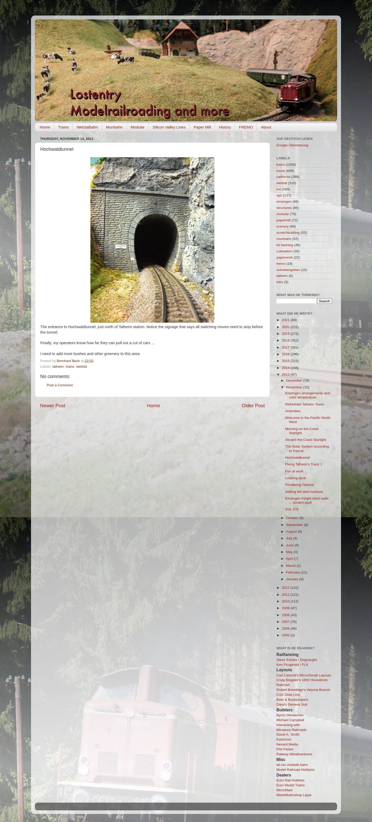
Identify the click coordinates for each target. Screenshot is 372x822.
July (289, 538)
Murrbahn (114, 127)
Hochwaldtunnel (297, 457)
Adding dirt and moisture (304, 492)
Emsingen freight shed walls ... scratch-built (307, 500)
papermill (283, 220)
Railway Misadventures (294, 754)
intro (279, 282)
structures (284, 208)
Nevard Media (287, 744)
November (294, 387)
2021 (286, 320)
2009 (286, 608)
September (295, 525)
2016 (286, 354)
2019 (286, 334)
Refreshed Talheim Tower (304, 404)
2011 (286, 595)
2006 (286, 628)
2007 (286, 622)
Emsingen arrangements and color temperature (307, 395)
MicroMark (284, 790)
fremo (280, 264)
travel (280, 171)
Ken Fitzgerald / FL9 (292, 665)
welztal (81, 366)
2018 (286, 340)
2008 (286, 615)
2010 (286, 601)
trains (70, 366)
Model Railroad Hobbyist (295, 770)
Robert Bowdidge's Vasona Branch (303, 690)
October (292, 518)
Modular (137, 127)
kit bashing (284, 245)
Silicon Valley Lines (169, 127)
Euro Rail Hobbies (290, 780)
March (291, 566)
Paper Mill (202, 127)
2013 (286, 374)
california (283, 177)
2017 (286, 347)
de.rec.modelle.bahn (292, 765)
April (290, 559)
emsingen (284, 201)
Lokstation (284, 251)
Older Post (253, 405)
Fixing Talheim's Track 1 (303, 464)
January (292, 579)
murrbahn (283, 239)
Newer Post (52, 405)
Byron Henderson (290, 715)
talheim (58, 366)
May (289, 552)
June (290, 545)
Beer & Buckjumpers (292, 700)
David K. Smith (287, 734)
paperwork (284, 257)
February (293, 572)
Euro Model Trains (290, 785)
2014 (286, 368)
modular (282, 214)
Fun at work (294, 471)
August (292, 531)
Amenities (292, 411)
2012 (286, 588)
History (225, 127)
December (294, 380)
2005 (286, 635)
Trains (63, 127)
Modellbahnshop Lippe (294, 795)
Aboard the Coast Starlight (305, 440)
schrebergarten (288, 270)
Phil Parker (284, 749)
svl (278, 189)
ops (279, 195)
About (266, 127)
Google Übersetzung (292, 145)
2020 (286, 327)
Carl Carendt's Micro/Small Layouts (303, 675)
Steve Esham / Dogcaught (296, 660)
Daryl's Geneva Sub (291, 704)
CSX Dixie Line (288, 695)
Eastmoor (283, 739)
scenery (282, 226)
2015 (286, 361)
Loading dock (295, 478)
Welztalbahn (87, 127)
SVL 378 (291, 509)
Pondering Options (299, 485)
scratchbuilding (288, 233)
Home (45, 127)
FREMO (246, 127)
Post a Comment (60, 385)
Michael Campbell (290, 720)
